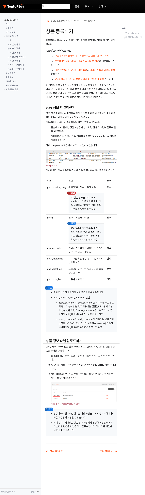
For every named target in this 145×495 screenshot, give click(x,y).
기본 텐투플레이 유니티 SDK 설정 (71, 70)
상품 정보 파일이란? (131, 33)
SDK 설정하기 (14, 44)
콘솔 (77, 6)
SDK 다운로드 (12, 85)
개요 (8, 24)
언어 (100, 6)
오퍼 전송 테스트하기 (17, 56)
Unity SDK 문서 (11, 19)
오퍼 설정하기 (14, 52)
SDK (87, 6)
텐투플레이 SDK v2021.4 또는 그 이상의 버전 (77, 60)
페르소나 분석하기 (16, 68)
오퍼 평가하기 (14, 60)
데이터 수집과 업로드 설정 (102, 70)
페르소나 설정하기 (16, 64)
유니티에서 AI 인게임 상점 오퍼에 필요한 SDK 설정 (79, 79)
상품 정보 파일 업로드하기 (133, 38)
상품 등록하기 (14, 48)
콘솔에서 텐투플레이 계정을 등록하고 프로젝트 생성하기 (82, 55)
